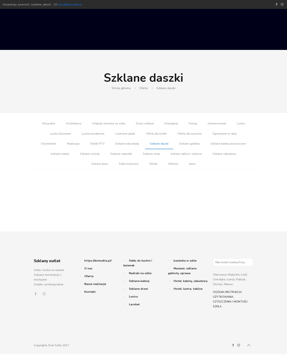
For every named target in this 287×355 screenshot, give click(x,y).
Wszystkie (47, 124)
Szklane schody (89, 155)
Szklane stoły (151, 155)
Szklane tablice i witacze (186, 155)
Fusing (193, 124)
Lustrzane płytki (125, 134)
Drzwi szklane (145, 124)
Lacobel (134, 306)
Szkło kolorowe (129, 165)
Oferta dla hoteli (156, 134)
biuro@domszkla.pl (70, 4)
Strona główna (121, 88)
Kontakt (90, 293)
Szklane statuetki (121, 155)
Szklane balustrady (127, 144)
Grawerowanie (217, 124)
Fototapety (171, 124)
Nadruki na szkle (140, 275)
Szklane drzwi (138, 290)
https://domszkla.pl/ (98, 262)
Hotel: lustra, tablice (188, 290)
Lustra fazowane (59, 134)
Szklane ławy (99, 165)
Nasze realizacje (95, 285)
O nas (88, 270)
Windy (153, 165)
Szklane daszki (165, 88)
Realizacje (72, 144)
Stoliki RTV (96, 144)
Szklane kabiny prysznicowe (229, 144)
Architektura (73, 124)
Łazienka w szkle (185, 262)
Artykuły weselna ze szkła (108, 124)
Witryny (173, 165)
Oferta (143, 88)
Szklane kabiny (139, 282)
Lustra (242, 124)
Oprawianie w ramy (225, 134)
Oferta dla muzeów (190, 134)
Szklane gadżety (190, 144)
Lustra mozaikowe (92, 134)
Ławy (192, 165)
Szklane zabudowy (225, 155)
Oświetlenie (47, 144)
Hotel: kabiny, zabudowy (190, 282)
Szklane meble (59, 155)
